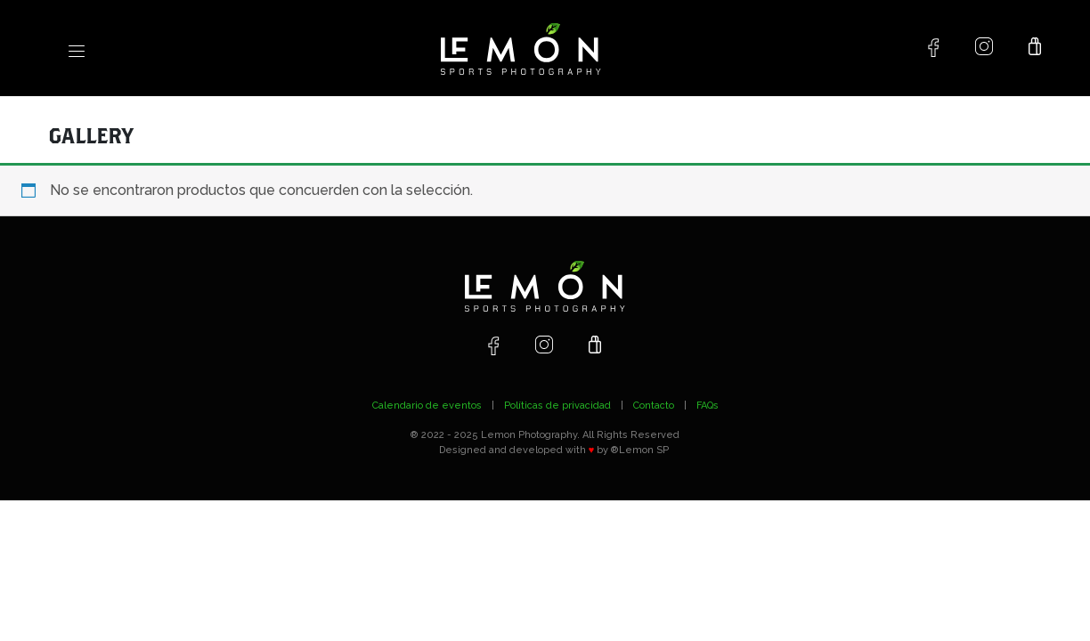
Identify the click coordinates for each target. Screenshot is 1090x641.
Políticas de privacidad (557, 405)
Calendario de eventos (427, 405)
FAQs (707, 405)
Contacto (653, 405)
